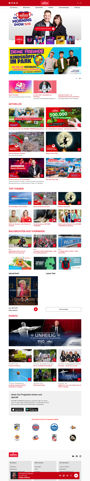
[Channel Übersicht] (64, 475)
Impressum (13, 466)
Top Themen (13, 7)
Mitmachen (26, 7)
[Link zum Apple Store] (17, 410)
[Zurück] (76, 78)
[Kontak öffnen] (78, 3)
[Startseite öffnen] (45, 3)
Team (36, 469)
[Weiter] (80, 78)
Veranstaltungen (64, 7)
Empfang (37, 471)
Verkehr (50, 7)
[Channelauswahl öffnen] (80, 3)
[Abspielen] (76, 475)
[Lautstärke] (60, 475)
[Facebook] (14, 3)
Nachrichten (39, 7)
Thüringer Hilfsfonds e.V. (66, 471)
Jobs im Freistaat (64, 466)
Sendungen (38, 466)
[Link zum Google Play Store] (32, 410)
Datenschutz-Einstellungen (17, 471)
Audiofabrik (62, 469)
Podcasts (77, 7)
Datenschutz (13, 469)
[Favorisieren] (71, 475)
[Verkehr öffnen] (17, 3)
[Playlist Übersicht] (67, 475)
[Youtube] (9, 3)
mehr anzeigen (63, 309)
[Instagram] (12, 3)
